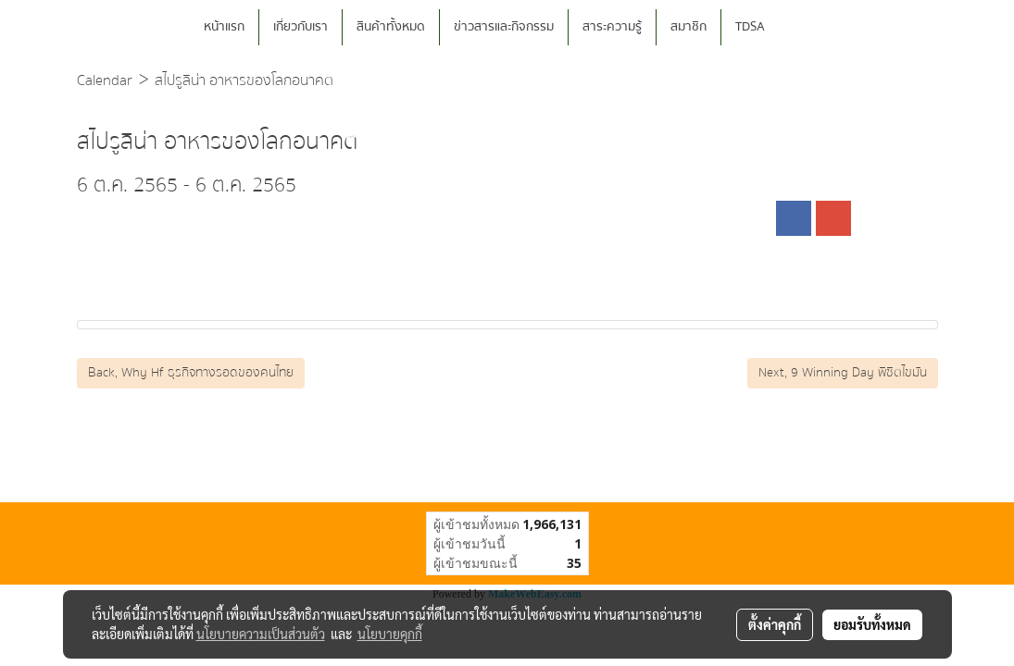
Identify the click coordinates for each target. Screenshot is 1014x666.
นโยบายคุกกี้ (389, 633)
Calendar (104, 80)
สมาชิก (688, 27)
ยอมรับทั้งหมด (872, 624)
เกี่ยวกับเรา (300, 27)
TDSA (750, 27)
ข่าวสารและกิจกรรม (504, 27)
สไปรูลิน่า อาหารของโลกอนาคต (244, 80)
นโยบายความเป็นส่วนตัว (260, 633)
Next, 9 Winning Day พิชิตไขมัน (842, 373)
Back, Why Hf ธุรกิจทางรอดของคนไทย (191, 373)
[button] (806, 27)
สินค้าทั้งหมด (391, 27)
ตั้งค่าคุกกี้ (774, 624)
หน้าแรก (224, 27)
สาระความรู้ (612, 27)
